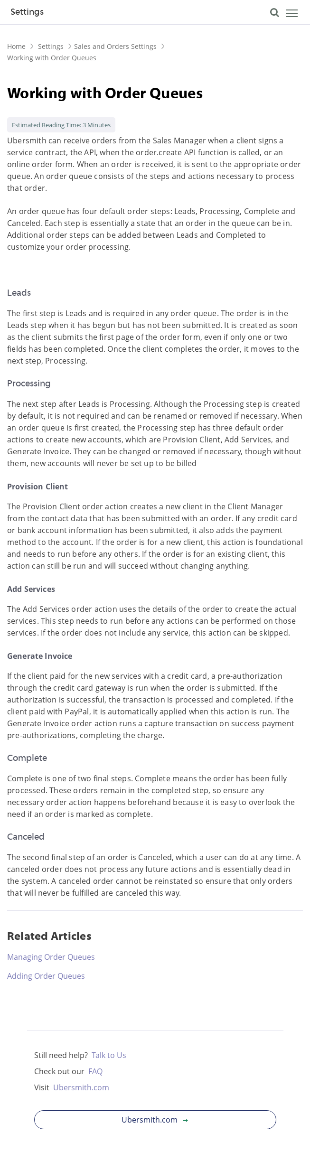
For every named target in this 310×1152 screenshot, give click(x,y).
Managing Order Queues (51, 957)
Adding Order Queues (46, 976)
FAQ (95, 1071)
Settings (27, 12)
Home (16, 46)
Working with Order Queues (51, 57)
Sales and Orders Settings (115, 46)
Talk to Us (109, 1055)
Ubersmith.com (81, 1087)
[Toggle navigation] (284, 14)
